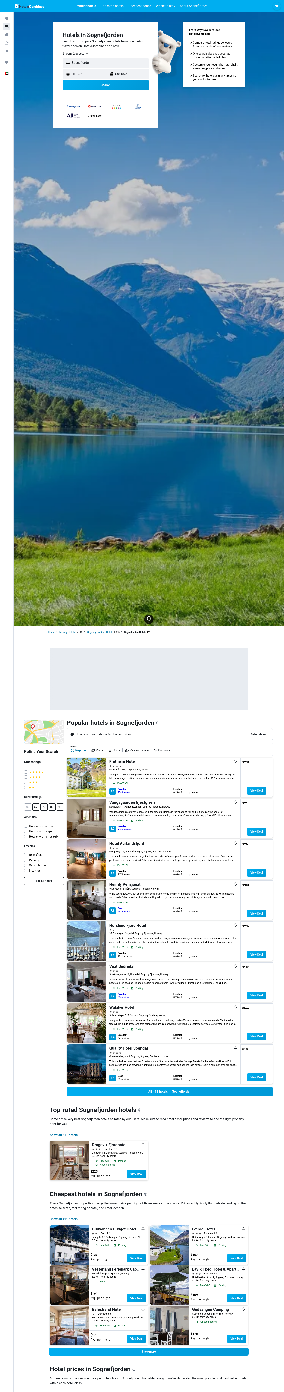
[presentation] (158, 723)
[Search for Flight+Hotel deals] (7, 43)
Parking (34, 860)
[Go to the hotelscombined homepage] (29, 6)
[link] (44, 881)
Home (51, 632)
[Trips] (7, 62)
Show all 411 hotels (64, 1135)
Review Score (137, 750)
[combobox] (76, 54)
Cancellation (37, 865)
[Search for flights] (7, 18)
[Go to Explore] (7, 51)
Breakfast (35, 855)
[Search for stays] (7, 26)
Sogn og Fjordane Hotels (100, 632)
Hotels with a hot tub (43, 836)
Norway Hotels (67, 632)
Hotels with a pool (41, 826)
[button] (6, 6)
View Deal (256, 790)
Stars (114, 750)
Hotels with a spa (40, 831)
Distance (161, 750)
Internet (34, 870)
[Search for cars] (7, 35)
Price (97, 750)
